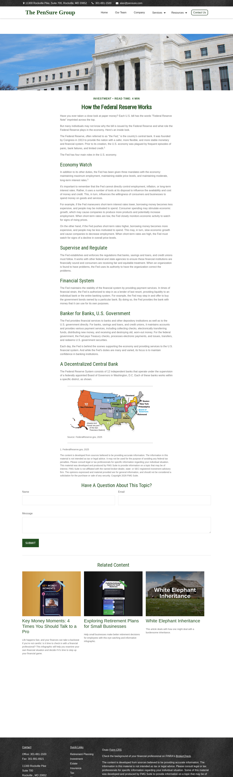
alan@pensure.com (128, 3)
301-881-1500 (101, 3)
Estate (73, 763)
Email (121, 491)
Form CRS (115, 749)
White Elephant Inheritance (173, 620)
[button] (104, 12)
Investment (76, 758)
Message (27, 513)
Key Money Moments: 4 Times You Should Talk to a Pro (49, 626)
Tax (72, 773)
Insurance (75, 768)
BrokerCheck (183, 756)
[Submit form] (30, 543)
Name (25, 491)
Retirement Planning (82, 754)
